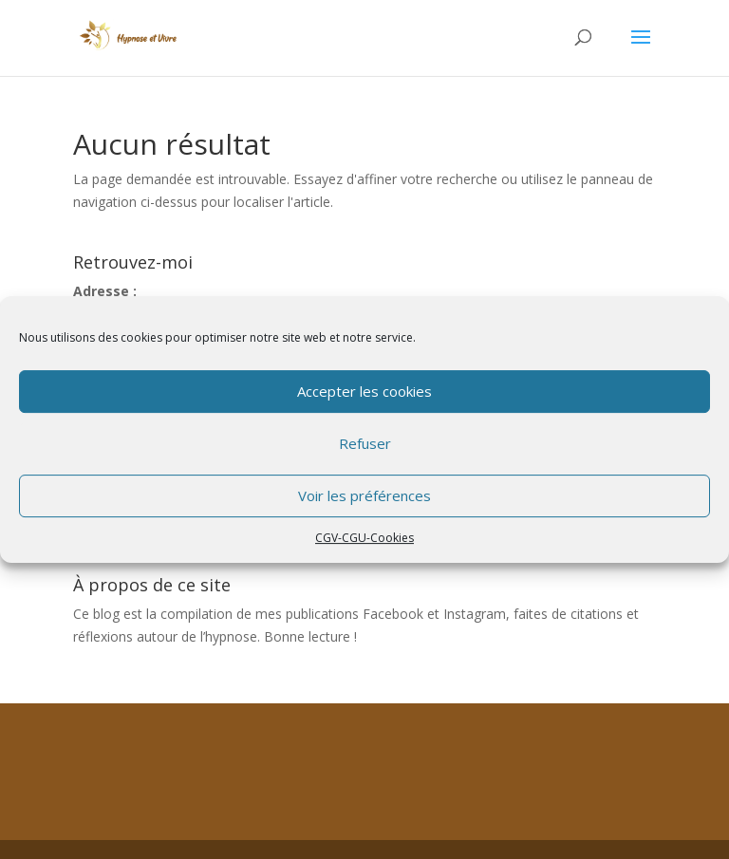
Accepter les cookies (364, 391)
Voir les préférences (364, 495)
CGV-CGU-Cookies (364, 538)
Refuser (365, 443)
